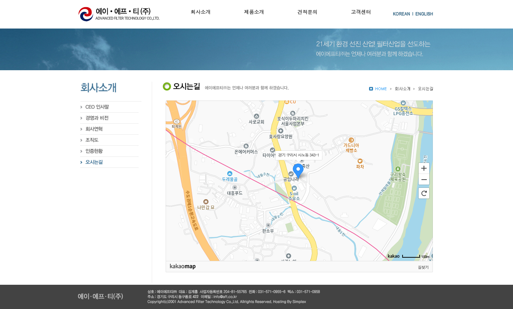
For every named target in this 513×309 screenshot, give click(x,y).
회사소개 (201, 11)
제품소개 (254, 11)
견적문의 (307, 11)
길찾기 (423, 267)
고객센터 (361, 11)
